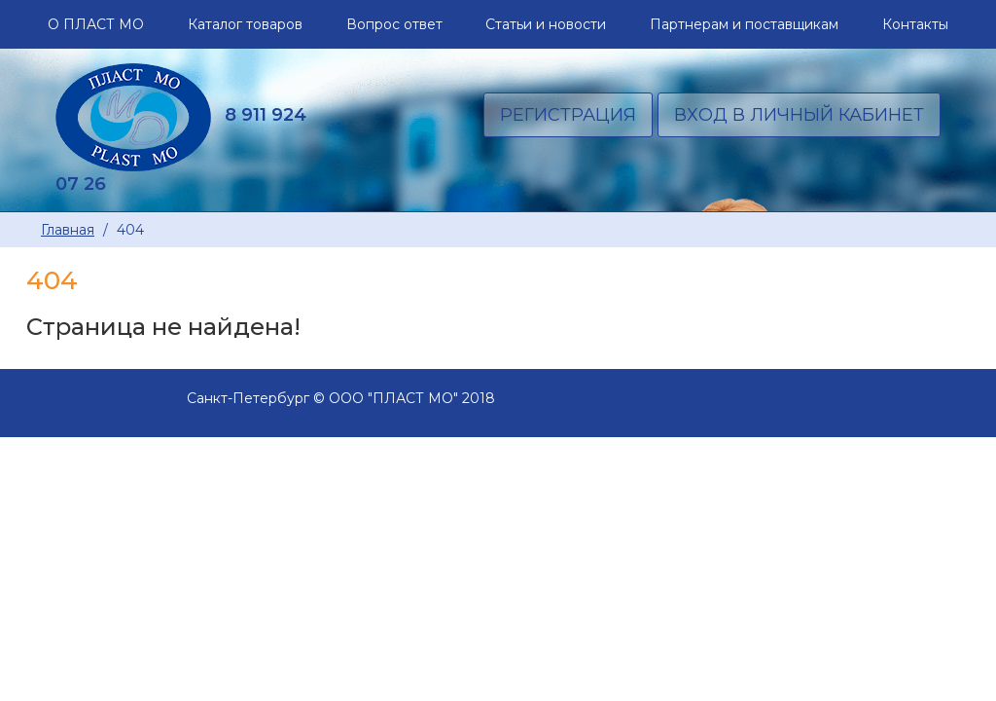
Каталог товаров (245, 24)
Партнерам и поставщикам (744, 24)
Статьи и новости (545, 24)
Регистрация (568, 115)
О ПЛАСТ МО (96, 24)
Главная (67, 230)
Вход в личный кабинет (799, 115)
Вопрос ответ (394, 24)
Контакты (915, 24)
